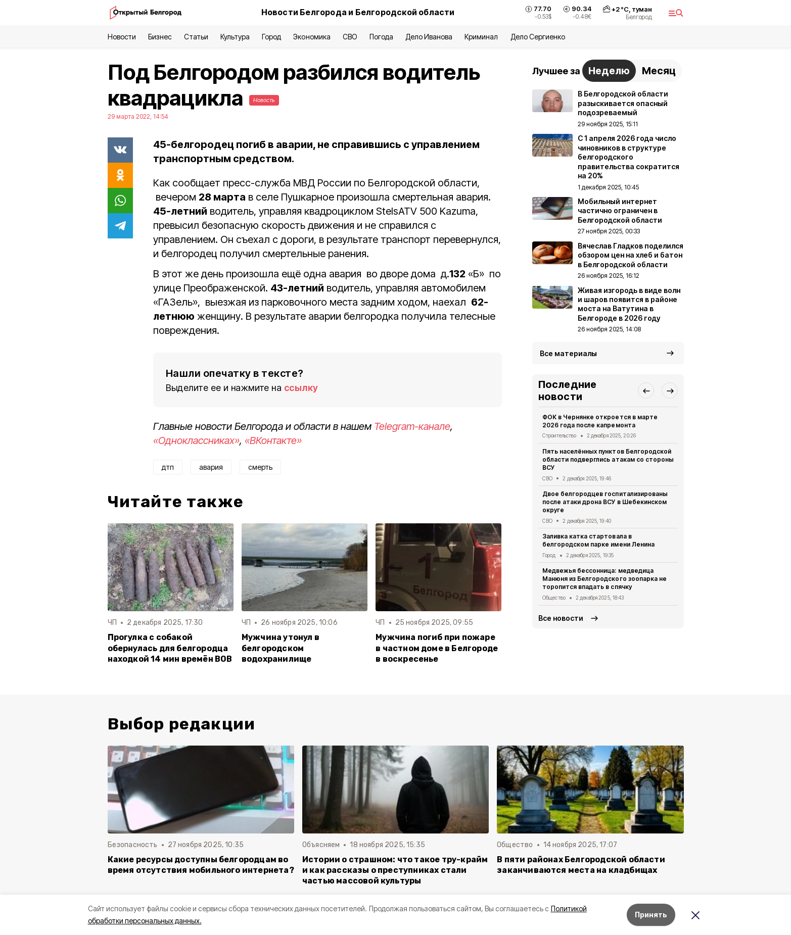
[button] (646, 390)
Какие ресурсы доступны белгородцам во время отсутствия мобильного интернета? (201, 865)
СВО (350, 36)
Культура (235, 36)
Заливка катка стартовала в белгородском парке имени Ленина (598, 540)
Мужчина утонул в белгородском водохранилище (280, 647)
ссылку (301, 387)
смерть (260, 467)
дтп (168, 467)
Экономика (311, 36)
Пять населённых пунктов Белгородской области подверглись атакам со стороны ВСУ (608, 459)
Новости (122, 36)
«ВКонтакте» (273, 440)
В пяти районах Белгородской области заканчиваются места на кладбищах (581, 865)
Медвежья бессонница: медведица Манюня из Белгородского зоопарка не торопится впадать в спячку (604, 578)
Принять (651, 914)
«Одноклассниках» (196, 440)
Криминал (481, 36)
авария (211, 467)
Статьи (196, 36)
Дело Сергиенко (537, 36)
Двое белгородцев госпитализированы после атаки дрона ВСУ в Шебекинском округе (605, 502)
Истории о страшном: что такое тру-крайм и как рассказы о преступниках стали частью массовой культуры (395, 870)
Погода (381, 36)
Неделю (609, 71)
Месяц (659, 71)
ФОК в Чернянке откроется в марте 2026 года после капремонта (600, 421)
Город (271, 36)
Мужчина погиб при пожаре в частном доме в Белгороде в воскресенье (437, 647)
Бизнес (160, 36)
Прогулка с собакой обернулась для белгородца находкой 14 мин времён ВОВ (170, 647)
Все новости (560, 618)
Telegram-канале (412, 426)
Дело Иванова (428, 36)
